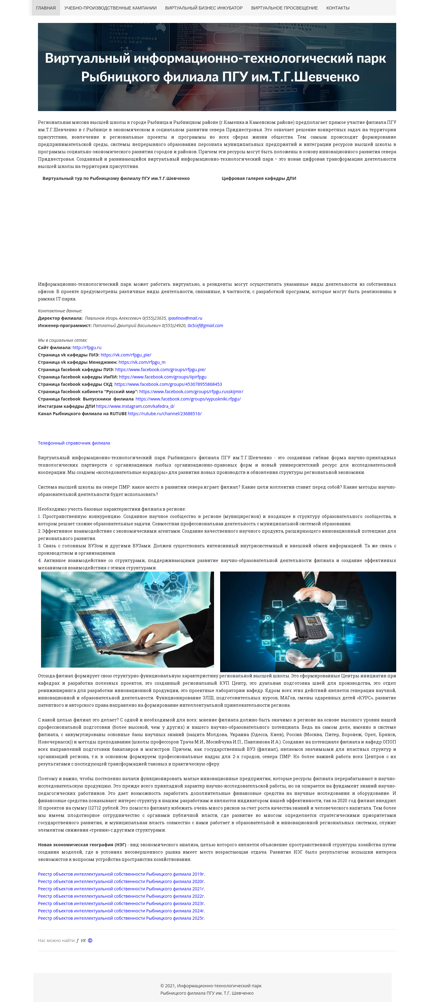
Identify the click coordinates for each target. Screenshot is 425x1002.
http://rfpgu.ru (87, 347)
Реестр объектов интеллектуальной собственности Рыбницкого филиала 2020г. (121, 881)
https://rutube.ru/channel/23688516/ (164, 413)
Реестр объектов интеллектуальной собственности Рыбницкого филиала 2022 (120, 896)
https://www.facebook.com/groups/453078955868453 (168, 384)
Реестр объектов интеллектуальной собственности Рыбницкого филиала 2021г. (121, 889)
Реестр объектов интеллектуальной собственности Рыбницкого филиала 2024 (120, 911)
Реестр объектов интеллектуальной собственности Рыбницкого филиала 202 (119, 903)
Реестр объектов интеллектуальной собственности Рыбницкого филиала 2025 (120, 918)
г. (203, 896)
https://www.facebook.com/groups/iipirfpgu (163, 377)
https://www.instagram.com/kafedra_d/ (135, 406)
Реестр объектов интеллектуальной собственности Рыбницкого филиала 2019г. (121, 874)
